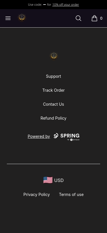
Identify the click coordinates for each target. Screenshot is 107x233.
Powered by (53, 137)
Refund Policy (53, 118)
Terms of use (71, 194)
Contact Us (53, 104)
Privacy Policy (36, 194)
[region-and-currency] (53, 180)
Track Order (53, 90)
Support (53, 76)
